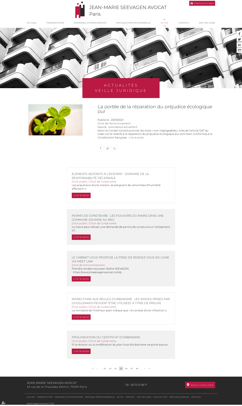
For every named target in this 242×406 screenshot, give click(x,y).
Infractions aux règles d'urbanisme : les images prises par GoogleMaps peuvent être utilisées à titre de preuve (120, 303)
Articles (196, 398)
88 (137, 372)
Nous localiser (202, 387)
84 (116, 372)
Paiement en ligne (204, 3)
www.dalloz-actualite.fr (123, 127)
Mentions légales (179, 398)
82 (105, 372)
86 (126, 372)
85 (121, 372)
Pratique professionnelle (133, 22)
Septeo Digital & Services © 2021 (40, 405)
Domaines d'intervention (90, 22)
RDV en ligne (207, 22)
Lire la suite (136, 137)
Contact (183, 22)
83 (110, 372)
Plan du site (160, 398)
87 (132, 372)
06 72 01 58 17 (139, 387)
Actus (164, 22)
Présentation (55, 22)
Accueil (32, 22)
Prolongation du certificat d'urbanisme (108, 341)
